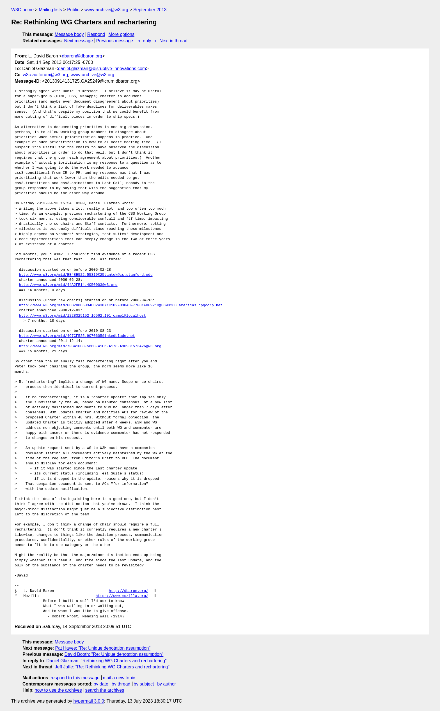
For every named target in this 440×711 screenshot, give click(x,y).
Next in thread (173, 40)
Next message (78, 40)
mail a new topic (119, 677)
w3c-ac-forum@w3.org (45, 74)
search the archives (104, 690)
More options (122, 34)
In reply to (146, 40)
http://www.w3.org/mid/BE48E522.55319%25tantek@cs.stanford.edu (86, 274)
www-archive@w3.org (106, 9)
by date (100, 684)
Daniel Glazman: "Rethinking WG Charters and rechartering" (106, 660)
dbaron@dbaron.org (82, 56)
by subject (144, 684)
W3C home (22, 9)
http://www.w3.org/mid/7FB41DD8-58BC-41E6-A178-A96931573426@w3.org (90, 346)
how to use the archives (58, 690)
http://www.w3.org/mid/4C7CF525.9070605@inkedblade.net (77, 336)
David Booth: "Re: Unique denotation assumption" (113, 654)
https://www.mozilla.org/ (122, 596)
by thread (121, 684)
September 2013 (149, 9)
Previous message (114, 40)
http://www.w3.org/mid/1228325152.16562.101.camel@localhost (82, 315)
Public (73, 9)
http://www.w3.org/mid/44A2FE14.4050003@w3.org (68, 285)
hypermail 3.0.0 (88, 701)
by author (166, 684)
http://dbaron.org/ (128, 591)
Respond (96, 34)
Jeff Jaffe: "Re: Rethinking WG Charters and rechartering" (112, 666)
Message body (69, 34)
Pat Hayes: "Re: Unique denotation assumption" (103, 648)
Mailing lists (50, 9)
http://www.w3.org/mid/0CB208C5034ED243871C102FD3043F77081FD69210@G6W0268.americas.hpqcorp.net (121, 305)
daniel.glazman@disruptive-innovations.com (102, 68)
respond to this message (75, 677)
